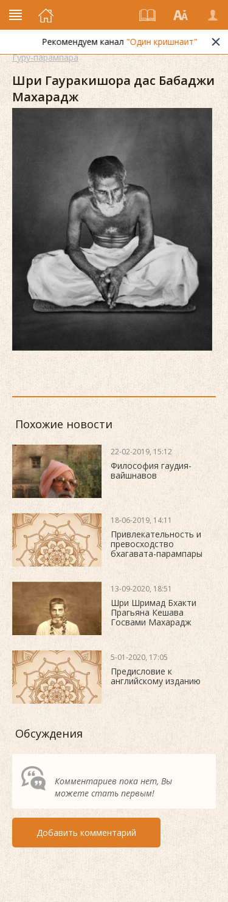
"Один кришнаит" (165, 41)
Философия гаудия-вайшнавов (151, 470)
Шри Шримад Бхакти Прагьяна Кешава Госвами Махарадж (153, 612)
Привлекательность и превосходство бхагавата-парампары (156, 543)
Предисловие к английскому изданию (156, 676)
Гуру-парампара (45, 57)
